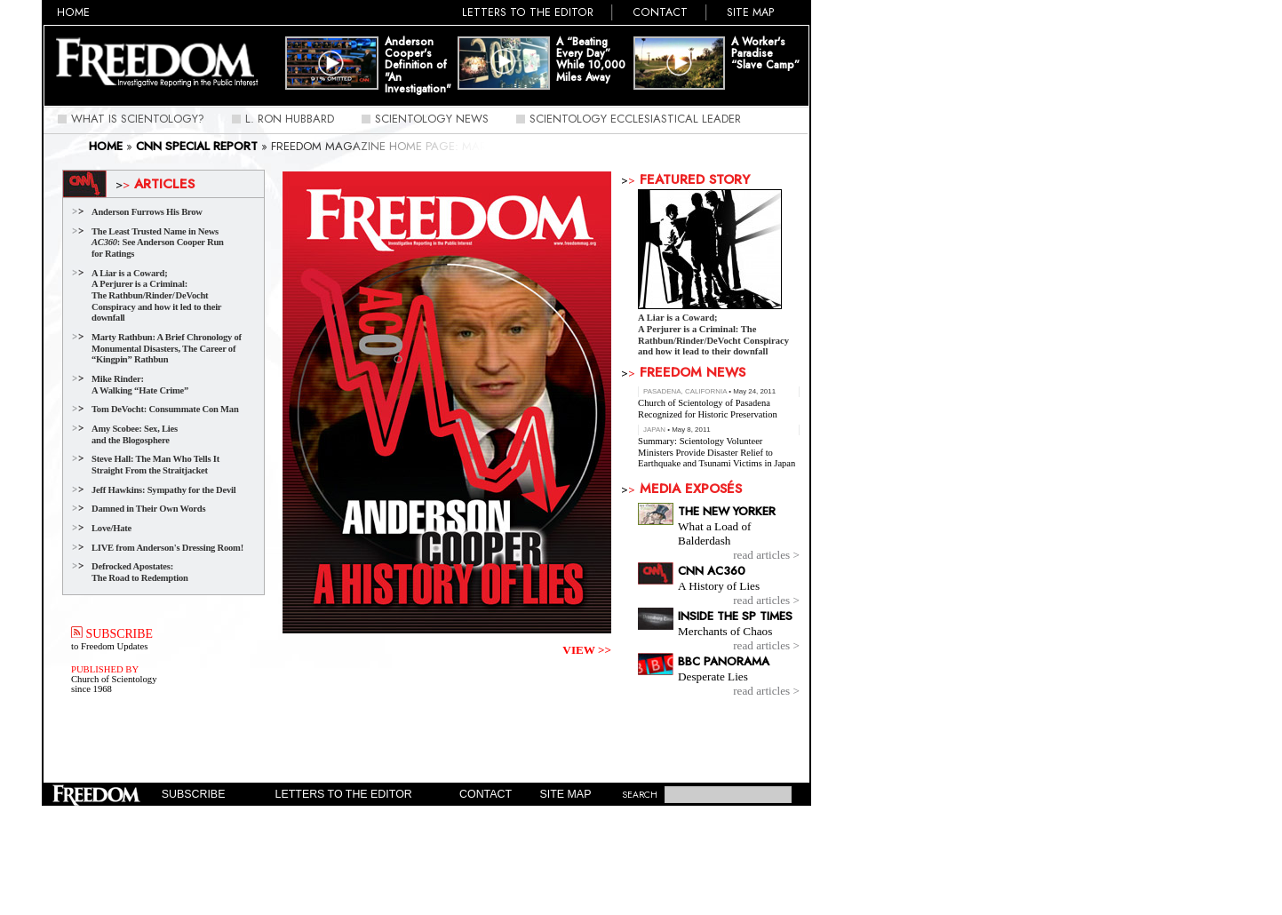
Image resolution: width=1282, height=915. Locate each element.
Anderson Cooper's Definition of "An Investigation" (418, 65)
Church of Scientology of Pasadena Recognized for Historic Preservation (707, 408)
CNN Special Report (197, 146)
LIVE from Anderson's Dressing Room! (167, 548)
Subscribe (194, 794)
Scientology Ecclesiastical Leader (635, 118)
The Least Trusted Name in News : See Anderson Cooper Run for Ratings (158, 243)
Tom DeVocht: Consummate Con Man (165, 409)
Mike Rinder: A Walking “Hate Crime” (140, 384)
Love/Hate (111, 528)
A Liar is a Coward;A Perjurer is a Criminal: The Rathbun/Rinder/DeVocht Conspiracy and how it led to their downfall (156, 295)
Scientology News (432, 118)
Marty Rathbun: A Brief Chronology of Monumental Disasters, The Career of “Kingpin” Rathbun (167, 348)
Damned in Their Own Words (148, 508)
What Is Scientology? (137, 118)
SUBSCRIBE (112, 633)
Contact (660, 12)
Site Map (751, 12)
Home (73, 12)
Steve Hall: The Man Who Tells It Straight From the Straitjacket (155, 464)
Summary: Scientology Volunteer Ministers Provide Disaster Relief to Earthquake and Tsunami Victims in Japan (716, 452)
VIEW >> (586, 649)
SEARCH (639, 794)
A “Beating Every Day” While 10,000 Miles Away (590, 60)
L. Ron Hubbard (289, 118)
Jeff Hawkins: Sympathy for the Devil (163, 490)
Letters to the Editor (527, 12)
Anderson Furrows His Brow (147, 212)
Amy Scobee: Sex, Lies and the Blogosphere (135, 434)
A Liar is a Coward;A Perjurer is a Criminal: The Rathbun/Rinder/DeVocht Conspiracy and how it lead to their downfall (713, 335)
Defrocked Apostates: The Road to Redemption (140, 572)
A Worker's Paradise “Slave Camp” (765, 54)
